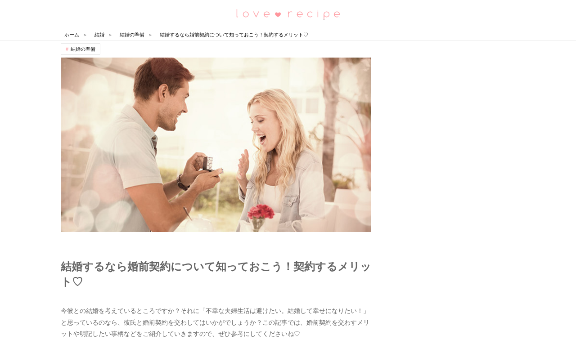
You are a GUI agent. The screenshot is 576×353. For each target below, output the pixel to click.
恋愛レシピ (288, 13)
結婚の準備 (83, 49)
